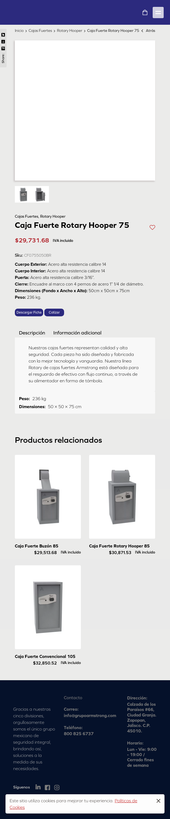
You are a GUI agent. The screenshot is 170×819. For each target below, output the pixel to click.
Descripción (32, 333)
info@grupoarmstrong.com (90, 715)
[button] (152, 227)
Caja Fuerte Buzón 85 (36, 545)
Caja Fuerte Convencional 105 (45, 656)
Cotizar (54, 312)
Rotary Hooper (69, 30)
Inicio (19, 30)
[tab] (32, 332)
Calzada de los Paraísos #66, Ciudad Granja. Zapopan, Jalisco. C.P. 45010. (141, 717)
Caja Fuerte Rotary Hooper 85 (119, 545)
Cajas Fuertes (40, 30)
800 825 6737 (79, 733)
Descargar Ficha (29, 312)
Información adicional (77, 333)
